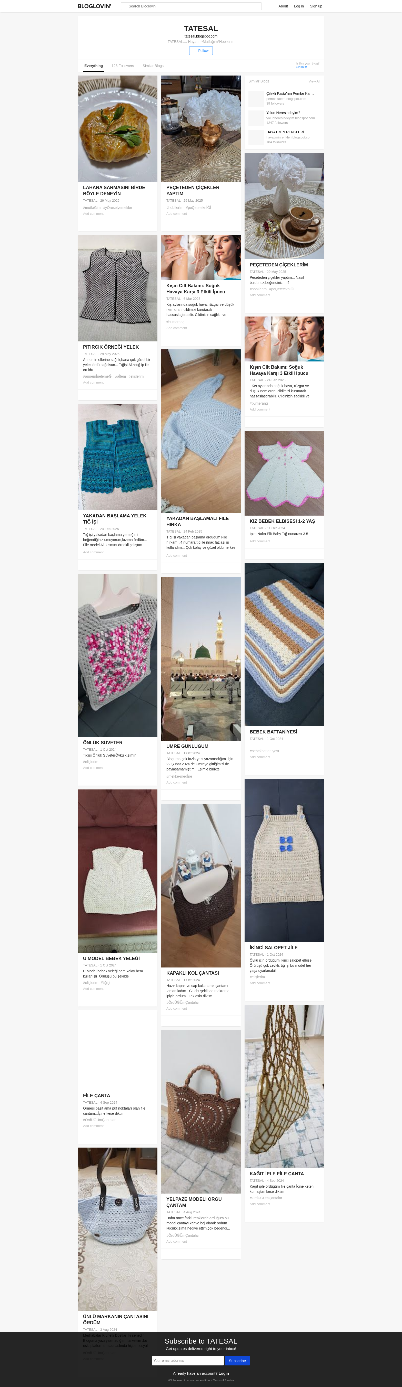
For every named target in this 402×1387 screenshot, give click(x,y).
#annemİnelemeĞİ (98, 376)
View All (314, 81)
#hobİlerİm (174, 208)
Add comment (93, 214)
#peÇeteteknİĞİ (198, 208)
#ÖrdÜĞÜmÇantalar (182, 1002)
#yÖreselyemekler (117, 208)
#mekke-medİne (179, 776)
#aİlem (120, 376)
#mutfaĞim (91, 208)
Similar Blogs (153, 66)
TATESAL (90, 200)
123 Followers (123, 66)
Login (223, 1373)
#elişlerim (136, 376)
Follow (200, 51)
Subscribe (237, 1361)
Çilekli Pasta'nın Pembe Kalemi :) (292, 93)
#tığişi (105, 983)
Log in (299, 6)
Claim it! (301, 67)
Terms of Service (223, 1380)
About (283, 6)
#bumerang (175, 322)
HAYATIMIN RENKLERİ (285, 132)
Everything (93, 66)
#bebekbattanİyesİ (264, 751)
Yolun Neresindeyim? (283, 113)
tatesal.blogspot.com (201, 36)
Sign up (316, 6)
